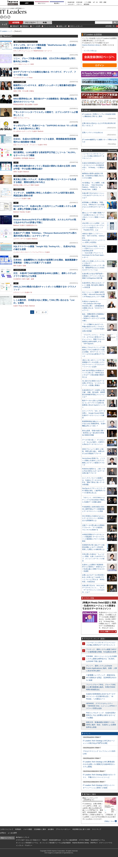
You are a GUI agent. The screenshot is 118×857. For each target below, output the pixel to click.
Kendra (22, 212)
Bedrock (40, 131)
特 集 (45, 23)
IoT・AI (95, 2)
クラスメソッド (18, 292)
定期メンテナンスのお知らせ (92, 132)
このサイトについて (6, 829)
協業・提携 (30, 279)
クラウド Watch (84, 840)
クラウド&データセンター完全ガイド (28, 840)
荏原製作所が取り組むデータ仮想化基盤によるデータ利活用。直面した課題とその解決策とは (93, 547)
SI (31, 292)
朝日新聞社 (17, 158)
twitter (1, 17)
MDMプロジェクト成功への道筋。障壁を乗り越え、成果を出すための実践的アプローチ (93, 451)
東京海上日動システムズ (21, 185)
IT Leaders (13, 11)
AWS (32, 64)
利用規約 (18, 829)
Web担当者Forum (55, 840)
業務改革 (15, 26)
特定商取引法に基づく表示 (81, 829)
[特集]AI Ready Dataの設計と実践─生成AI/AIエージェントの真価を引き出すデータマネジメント (99, 605)
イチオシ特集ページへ (107, 631)
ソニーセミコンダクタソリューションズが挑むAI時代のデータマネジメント (93, 156)
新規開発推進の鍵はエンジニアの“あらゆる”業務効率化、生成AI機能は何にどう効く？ (93, 423)
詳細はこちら (109, 821)
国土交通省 (28, 104)
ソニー (15, 64)
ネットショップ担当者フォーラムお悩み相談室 (55, 843)
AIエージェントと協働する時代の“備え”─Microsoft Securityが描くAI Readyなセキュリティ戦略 (93, 294)
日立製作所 (17, 279)
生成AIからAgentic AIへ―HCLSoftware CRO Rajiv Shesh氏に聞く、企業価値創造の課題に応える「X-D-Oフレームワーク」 (93, 305)
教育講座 (86, 4)
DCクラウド (41, 3)
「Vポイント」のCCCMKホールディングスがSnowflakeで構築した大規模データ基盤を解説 (93, 500)
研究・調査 (103, 2)
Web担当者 (71, 2)
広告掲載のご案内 (40, 829)
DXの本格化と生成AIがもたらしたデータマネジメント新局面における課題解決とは (93, 518)
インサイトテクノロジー (21, 252)
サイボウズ (17, 78)
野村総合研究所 (18, 104)
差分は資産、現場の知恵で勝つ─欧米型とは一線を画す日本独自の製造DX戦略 (93, 433)
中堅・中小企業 (23, 91)
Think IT (44, 840)
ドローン (79, 4)
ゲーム (27, 118)
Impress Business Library (91, 45)
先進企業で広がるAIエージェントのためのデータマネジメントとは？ (93, 195)
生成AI (36, 104)
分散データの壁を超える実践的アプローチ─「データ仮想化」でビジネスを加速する (93, 527)
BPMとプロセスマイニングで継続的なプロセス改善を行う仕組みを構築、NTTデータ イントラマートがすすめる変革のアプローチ (93, 351)
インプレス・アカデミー (24, 845)
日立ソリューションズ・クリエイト (25, 145)
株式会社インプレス (22, 837)
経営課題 (15, 23)
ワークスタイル (49, 26)
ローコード (48, 51)
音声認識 (25, 158)
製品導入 (56, 3)
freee (30, 78)
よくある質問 (12, 833)
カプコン (21, 118)
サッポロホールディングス (22, 131)
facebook (5, 17)
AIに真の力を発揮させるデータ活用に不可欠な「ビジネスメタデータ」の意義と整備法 (93, 383)
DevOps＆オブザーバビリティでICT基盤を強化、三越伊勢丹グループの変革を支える (93, 490)
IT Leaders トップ (6, 31)
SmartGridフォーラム (98, 840)
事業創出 (25, 26)
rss (8, 17)
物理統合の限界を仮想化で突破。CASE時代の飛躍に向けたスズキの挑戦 (93, 176)
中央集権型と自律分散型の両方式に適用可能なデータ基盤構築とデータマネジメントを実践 (93, 509)
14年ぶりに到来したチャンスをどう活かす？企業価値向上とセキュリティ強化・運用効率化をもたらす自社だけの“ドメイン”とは (93, 265)
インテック (17, 198)
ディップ (25, 78)
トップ (4, 24)
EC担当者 (79, 2)
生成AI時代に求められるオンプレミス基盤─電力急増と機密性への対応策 (93, 285)
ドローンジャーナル (105, 843)
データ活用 (36, 26)
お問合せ (3, 833)
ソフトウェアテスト (37, 252)
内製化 (32, 91)
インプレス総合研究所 (69, 840)
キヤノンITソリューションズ (22, 51)
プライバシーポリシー (63, 829)
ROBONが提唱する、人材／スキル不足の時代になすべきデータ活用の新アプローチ (93, 471)
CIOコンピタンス (76, 26)
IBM (32, 185)
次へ (43, 312)
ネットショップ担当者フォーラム (27, 843)
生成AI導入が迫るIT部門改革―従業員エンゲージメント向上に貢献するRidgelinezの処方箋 (93, 276)
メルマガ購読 (27, 829)
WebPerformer (38, 51)
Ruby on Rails (23, 306)
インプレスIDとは (90, 51)
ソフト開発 (87, 2)
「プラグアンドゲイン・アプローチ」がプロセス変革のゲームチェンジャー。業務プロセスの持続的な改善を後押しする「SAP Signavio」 (93, 339)
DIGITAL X (93, 843)
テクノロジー (30, 23)
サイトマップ (96, 829)
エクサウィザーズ (19, 239)
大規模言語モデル (31, 225)
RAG (45, 145)
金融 (29, 198)
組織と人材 (63, 26)
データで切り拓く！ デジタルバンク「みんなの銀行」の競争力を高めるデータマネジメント (93, 442)
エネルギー (71, 4)
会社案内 (51, 829)
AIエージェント (24, 64)
